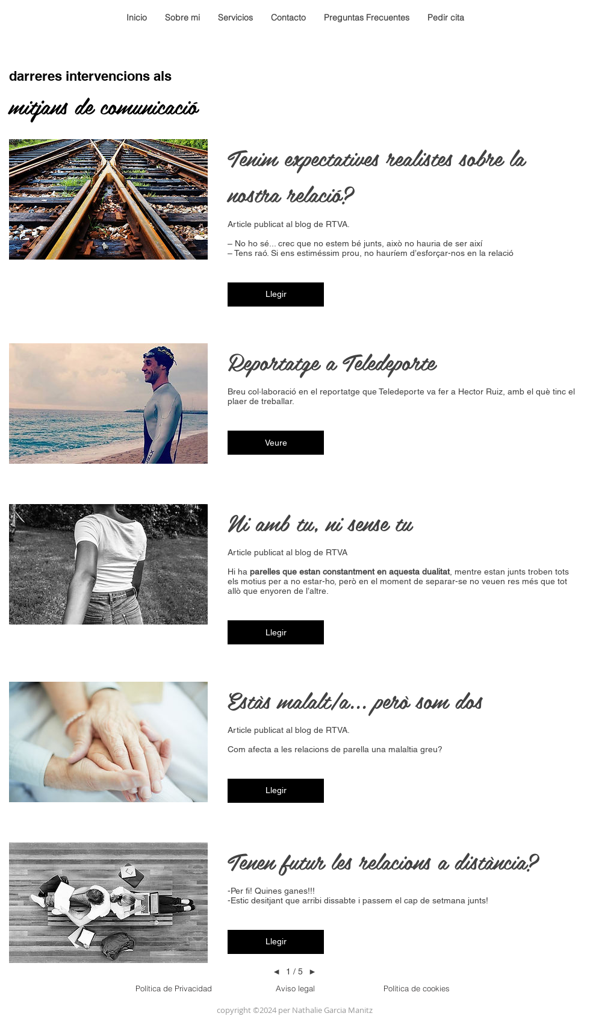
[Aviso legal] (295, 988)
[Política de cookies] (416, 988)
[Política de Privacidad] (173, 988)
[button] (276, 294)
